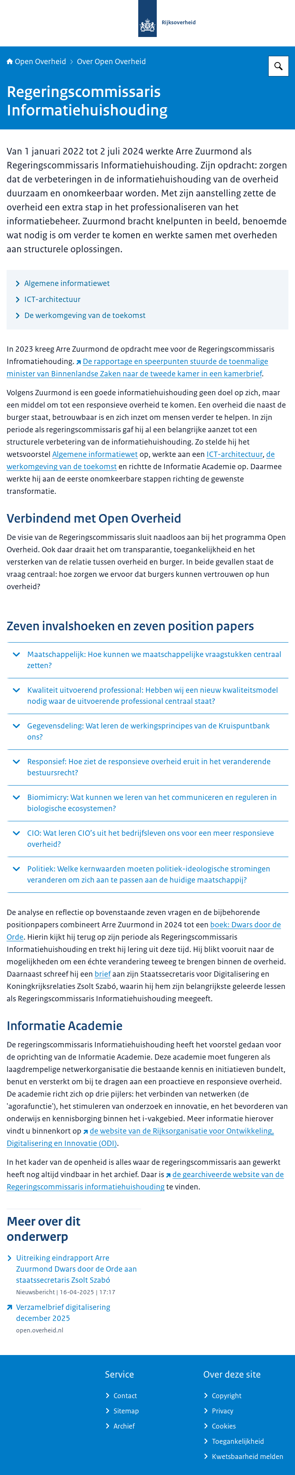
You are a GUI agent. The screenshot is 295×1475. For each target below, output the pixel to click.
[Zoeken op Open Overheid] (278, 66)
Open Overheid (36, 62)
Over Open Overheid (111, 62)
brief (103, 974)
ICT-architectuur (234, 454)
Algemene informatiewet (95, 454)
